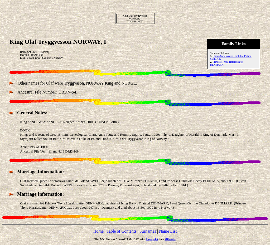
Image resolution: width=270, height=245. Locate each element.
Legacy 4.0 (152, 239)
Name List (168, 231)
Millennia (170, 239)
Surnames (147, 231)
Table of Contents (122, 231)
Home (98, 231)
